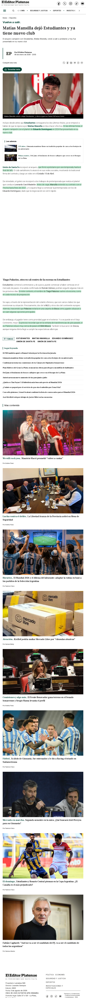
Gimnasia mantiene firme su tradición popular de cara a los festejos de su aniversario (38, 358)
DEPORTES (58, 11)
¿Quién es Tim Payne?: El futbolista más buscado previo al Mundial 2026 (32, 382)
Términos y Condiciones (72, 993)
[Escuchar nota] (12, 69)
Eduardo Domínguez (42, 129)
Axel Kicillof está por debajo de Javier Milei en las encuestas (27, 397)
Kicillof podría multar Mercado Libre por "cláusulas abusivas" (44, 639)
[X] (65, 3)
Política (50, 975)
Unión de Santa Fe (11, 167)
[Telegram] (74, 62)
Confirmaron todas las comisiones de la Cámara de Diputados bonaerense (33, 363)
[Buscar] (13, 10)
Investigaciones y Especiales (54, 987)
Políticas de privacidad (72, 995)
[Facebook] (59, 3)
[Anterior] (18, 11)
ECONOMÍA (21, 11)
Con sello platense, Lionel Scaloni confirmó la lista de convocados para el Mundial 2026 (39, 392)
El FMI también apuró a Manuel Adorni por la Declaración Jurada (29, 353)
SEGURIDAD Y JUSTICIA (40, 11)
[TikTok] (76, 3)
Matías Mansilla (35, 126)
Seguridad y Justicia (56, 978)
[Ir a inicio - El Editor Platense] (15, 3)
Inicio (5, 18)
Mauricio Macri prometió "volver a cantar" (42, 458)
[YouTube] (82, 3)
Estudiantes (29, 123)
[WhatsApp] (78, 62)
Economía (60, 975)
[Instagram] (70, 3)
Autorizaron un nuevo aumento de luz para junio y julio (25, 377)
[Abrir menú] (4, 10)
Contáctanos (69, 997)
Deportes (12, 18)
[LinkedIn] (71, 62)
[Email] (81, 62)
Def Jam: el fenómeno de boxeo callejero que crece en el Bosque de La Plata (34, 373)
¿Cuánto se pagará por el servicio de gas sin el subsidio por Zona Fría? (32, 387)
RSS (76, 997)
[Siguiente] (79, 11)
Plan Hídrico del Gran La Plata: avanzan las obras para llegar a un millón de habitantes (38, 368)
